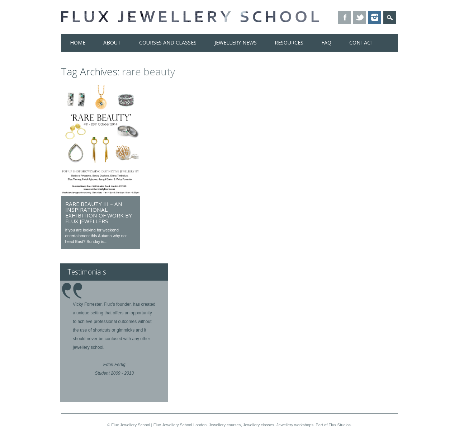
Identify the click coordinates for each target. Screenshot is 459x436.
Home (77, 42)
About (112, 42)
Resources (289, 42)
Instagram (374, 17)
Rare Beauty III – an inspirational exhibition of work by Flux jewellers (98, 212)
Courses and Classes (168, 42)
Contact (361, 42)
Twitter (359, 17)
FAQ (326, 42)
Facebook (344, 17)
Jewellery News (235, 42)
